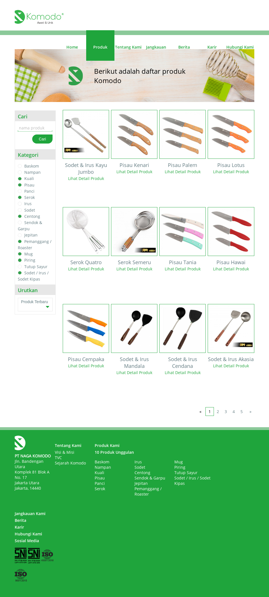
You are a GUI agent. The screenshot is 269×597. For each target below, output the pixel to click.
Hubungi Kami (240, 47)
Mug (28, 254)
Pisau (29, 185)
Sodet (29, 210)
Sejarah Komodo (70, 463)
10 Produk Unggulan (114, 452)
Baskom (31, 166)
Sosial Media (27, 540)
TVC (58, 457)
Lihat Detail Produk (86, 178)
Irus (28, 204)
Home (72, 47)
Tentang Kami (128, 47)
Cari (42, 139)
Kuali (29, 178)
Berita (184, 47)
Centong (32, 216)
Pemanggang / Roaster (148, 491)
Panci (29, 191)
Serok (29, 197)
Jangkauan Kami (30, 513)
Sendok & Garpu (149, 478)
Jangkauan (156, 47)
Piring (29, 260)
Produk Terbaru (35, 304)
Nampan (32, 172)
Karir (212, 47)
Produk (100, 47)
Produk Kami (107, 445)
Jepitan (31, 235)
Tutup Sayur (35, 266)
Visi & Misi (64, 452)
